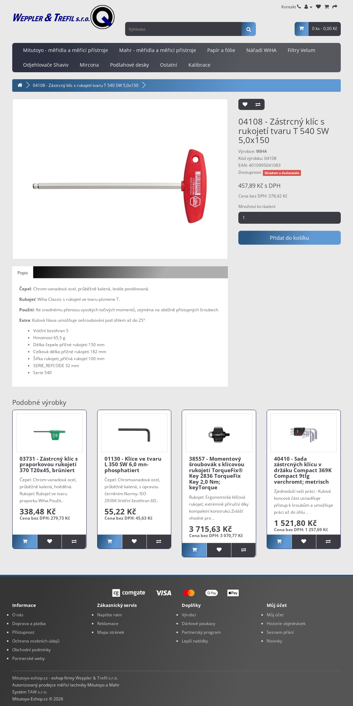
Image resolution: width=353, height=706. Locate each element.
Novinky (274, 641)
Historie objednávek (286, 623)
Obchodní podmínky (31, 650)
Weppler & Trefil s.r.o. (96, 678)
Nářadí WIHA (261, 50)
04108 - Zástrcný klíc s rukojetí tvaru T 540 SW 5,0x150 (85, 85)
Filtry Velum (301, 50)
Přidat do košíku (289, 237)
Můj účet (275, 615)
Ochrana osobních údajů (35, 641)
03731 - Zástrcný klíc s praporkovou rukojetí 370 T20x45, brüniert (49, 464)
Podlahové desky (129, 64)
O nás (17, 615)
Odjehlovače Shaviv (46, 64)
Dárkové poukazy (198, 623)
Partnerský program (201, 632)
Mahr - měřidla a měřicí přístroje (157, 50)
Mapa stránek (110, 632)
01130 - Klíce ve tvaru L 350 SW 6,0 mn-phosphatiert (133, 464)
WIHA (261, 151)
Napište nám (109, 615)
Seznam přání (280, 632)
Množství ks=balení (256, 206)
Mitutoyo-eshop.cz (30, 678)
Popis (22, 273)
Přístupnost (23, 632)
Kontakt (291, 7)
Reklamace (107, 623)
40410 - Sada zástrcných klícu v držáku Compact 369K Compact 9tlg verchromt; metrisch (303, 470)
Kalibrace (199, 64)
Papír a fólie (221, 50)
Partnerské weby (28, 658)
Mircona (89, 64)
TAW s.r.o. (37, 692)
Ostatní (168, 64)
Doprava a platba (29, 623)
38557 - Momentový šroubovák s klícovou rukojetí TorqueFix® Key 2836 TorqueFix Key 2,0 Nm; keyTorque (216, 473)
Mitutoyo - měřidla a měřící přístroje (65, 50)
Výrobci (189, 615)
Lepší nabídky (195, 641)
